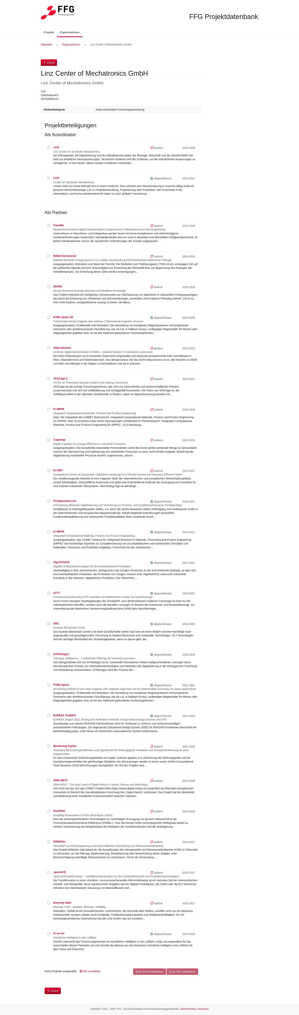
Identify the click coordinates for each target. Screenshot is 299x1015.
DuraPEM (59, 810)
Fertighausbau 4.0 (64, 500)
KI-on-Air (59, 933)
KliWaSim (59, 841)
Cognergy (59, 439)
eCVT (56, 592)
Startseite (46, 44)
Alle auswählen (90, 971)
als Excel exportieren (149, 971)
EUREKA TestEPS (64, 715)
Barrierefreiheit (188, 1009)
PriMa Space (61, 684)
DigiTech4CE (61, 562)
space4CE (59, 872)
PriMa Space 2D (63, 317)
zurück (49, 62)
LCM (56, 147)
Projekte (49, 32)
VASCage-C (60, 378)
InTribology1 (61, 654)
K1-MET (58, 470)
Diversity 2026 (62, 902)
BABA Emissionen (64, 255)
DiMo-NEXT (60, 780)
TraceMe (58, 225)
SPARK (57, 286)
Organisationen (71, 32)
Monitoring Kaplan (65, 746)
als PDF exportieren (182, 971)
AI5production (62, 347)
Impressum (203, 1009)
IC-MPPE (58, 409)
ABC (56, 623)
